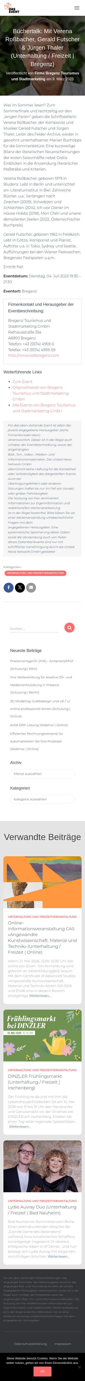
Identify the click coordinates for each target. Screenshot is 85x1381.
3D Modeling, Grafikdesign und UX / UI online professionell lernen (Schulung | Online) (40, 708)
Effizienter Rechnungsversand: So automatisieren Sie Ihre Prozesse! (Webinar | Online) (36, 741)
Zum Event (22, 382)
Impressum (62, 1344)
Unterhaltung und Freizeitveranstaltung (35, 573)
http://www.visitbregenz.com (33, 355)
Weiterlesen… (40, 996)
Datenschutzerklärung (30, 1344)
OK (42, 1371)
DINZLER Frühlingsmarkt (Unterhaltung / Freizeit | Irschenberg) (35, 1082)
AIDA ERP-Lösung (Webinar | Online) (39, 725)
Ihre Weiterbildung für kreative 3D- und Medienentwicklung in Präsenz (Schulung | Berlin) (41, 684)
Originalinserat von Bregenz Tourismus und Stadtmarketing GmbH (40, 393)
